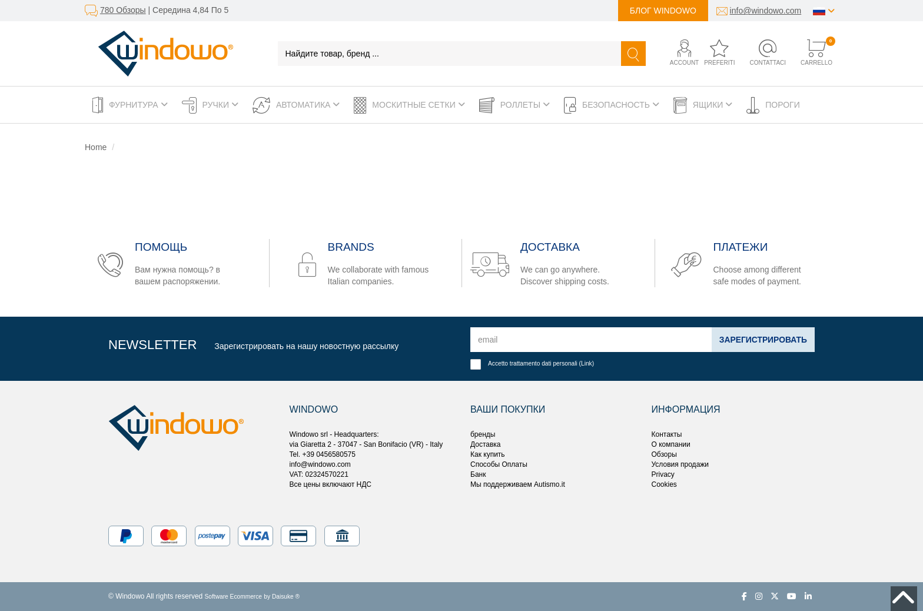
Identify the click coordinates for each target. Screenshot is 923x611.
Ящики (702, 105)
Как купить (487, 454)
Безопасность (611, 105)
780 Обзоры (123, 10)
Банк (478, 474)
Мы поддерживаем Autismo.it (517, 484)
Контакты (667, 434)
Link (586, 363)
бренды (482, 434)
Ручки (210, 105)
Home (96, 147)
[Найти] (633, 53)
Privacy (663, 474)
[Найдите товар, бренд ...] (450, 53)
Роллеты (514, 105)
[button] (674, 53)
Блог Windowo (663, 10)
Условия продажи (680, 464)
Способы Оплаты (498, 464)
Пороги (773, 105)
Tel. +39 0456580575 (323, 454)
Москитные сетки (409, 105)
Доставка (485, 444)
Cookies (664, 484)
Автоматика (296, 105)
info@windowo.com (766, 10)
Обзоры (664, 454)
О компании (671, 444)
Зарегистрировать (762, 339)
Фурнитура (130, 105)
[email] (590, 339)
